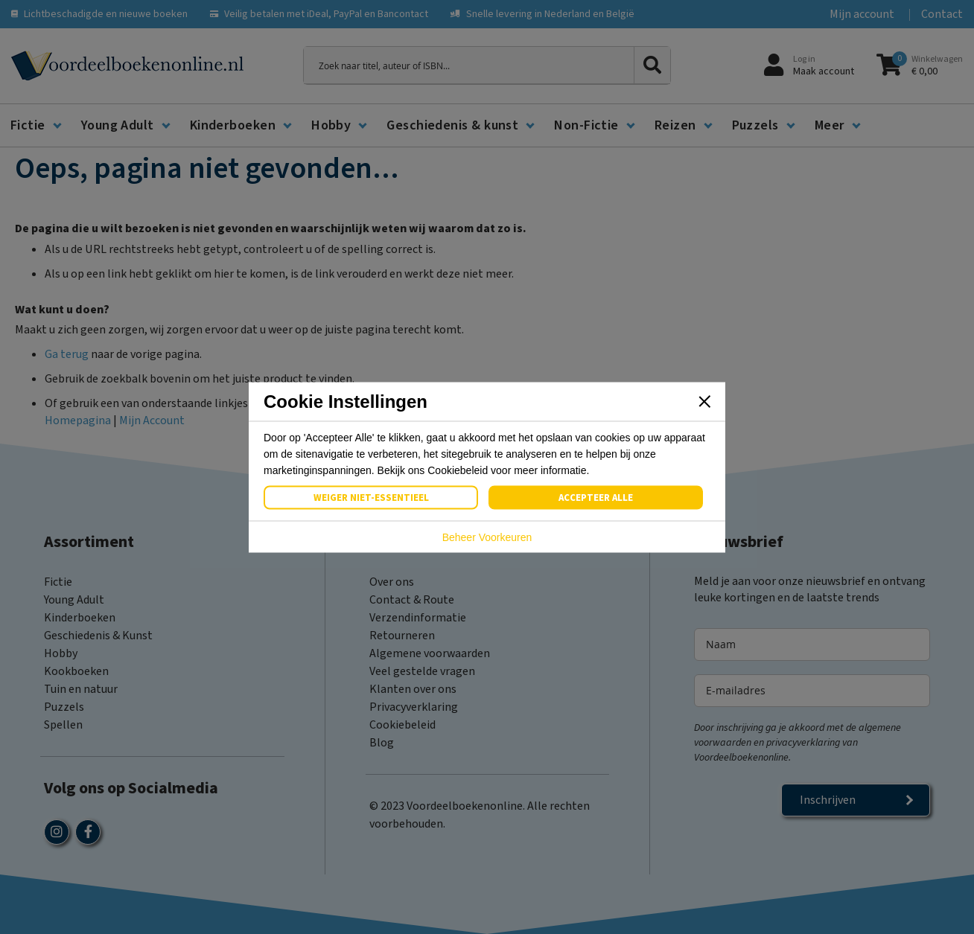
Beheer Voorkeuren (487, 537)
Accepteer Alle (595, 497)
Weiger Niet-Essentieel (371, 497)
